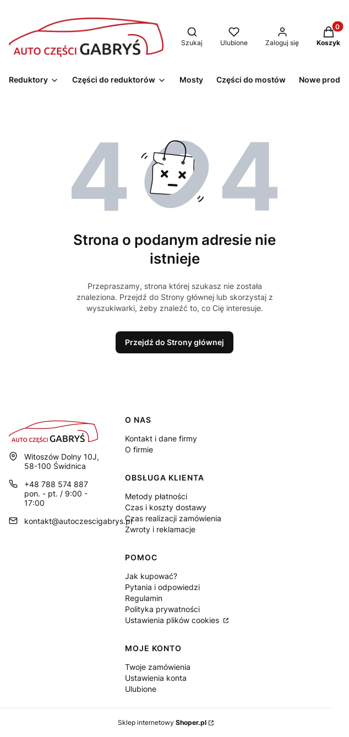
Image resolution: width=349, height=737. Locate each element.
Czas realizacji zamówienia (173, 518)
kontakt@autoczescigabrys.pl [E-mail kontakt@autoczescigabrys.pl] (78, 521)
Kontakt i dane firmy (161, 438)
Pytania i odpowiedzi (162, 587)
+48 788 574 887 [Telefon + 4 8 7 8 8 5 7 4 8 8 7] (56, 484)
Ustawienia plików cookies (173, 620)
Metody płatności (156, 496)
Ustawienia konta (156, 678)
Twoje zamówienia (157, 667)
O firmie (139, 449)
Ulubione (140, 689)
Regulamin (143, 598)
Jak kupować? (151, 576)
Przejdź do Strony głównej (174, 342)
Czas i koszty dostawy (165, 507)
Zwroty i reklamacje (160, 529)
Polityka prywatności (162, 609)
